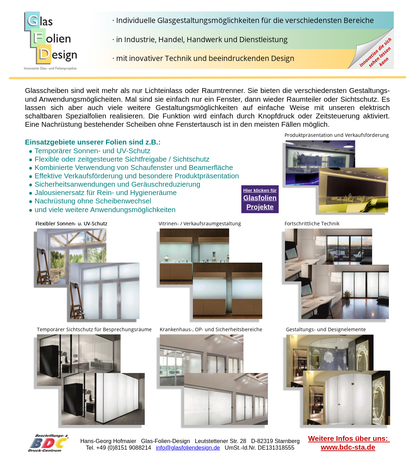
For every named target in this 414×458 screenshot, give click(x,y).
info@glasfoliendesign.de (188, 447)
